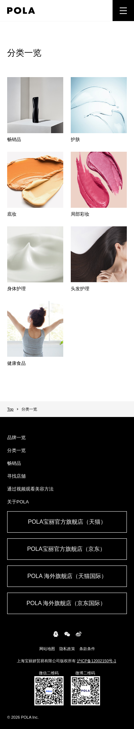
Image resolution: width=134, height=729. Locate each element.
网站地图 (47, 649)
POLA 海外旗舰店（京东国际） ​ (67, 603)
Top (10, 409)
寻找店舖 (16, 476)
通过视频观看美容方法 (30, 489)
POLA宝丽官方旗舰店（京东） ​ (67, 549)
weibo (78, 634)
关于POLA (18, 501)
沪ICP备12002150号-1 (96, 661)
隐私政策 (67, 649)
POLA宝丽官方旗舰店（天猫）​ (67, 522)
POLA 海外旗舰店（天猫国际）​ (66, 576)
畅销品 (14, 463)
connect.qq (56, 634)
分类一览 (16, 450)
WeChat (67, 634)
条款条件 (87, 649)
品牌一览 (16, 437)
